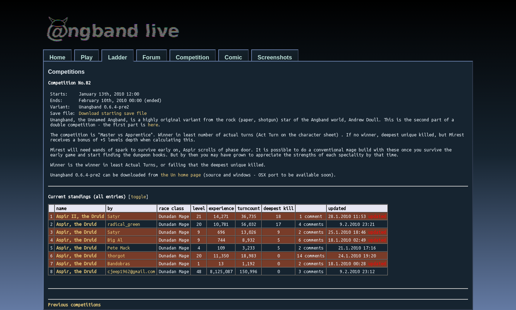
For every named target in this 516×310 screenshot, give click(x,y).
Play (86, 57)
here (153, 124)
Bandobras (119, 263)
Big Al (115, 239)
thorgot (116, 255)
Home (57, 57)
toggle (138, 196)
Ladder (117, 57)
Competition (192, 57)
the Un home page (181, 174)
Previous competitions (74, 304)
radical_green (124, 224)
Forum (152, 57)
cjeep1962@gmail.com (131, 271)
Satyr (114, 216)
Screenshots (275, 57)
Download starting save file (113, 113)
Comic (233, 57)
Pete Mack (119, 247)
